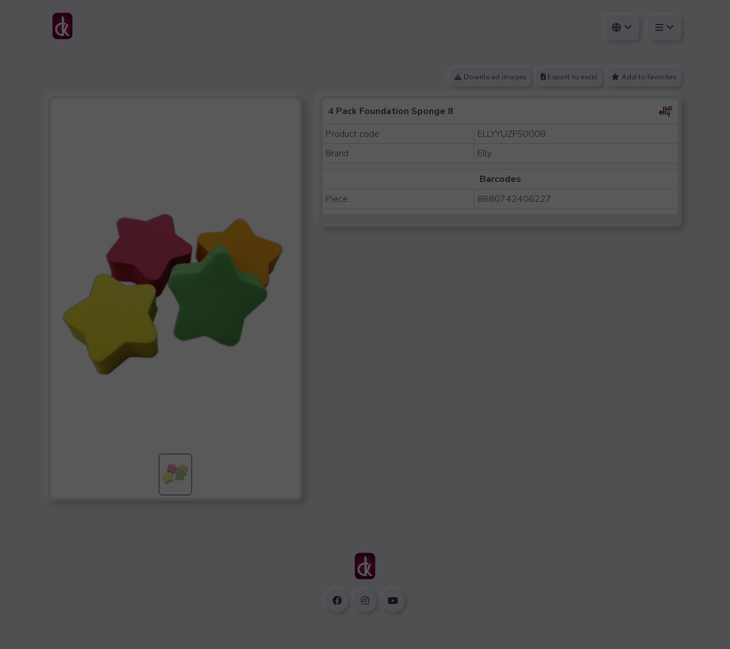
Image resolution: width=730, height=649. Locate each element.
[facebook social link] (336, 601)
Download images (490, 77)
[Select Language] (622, 27)
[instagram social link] (364, 601)
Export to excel (569, 77)
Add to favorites (643, 77)
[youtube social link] (393, 601)
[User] (665, 27)
